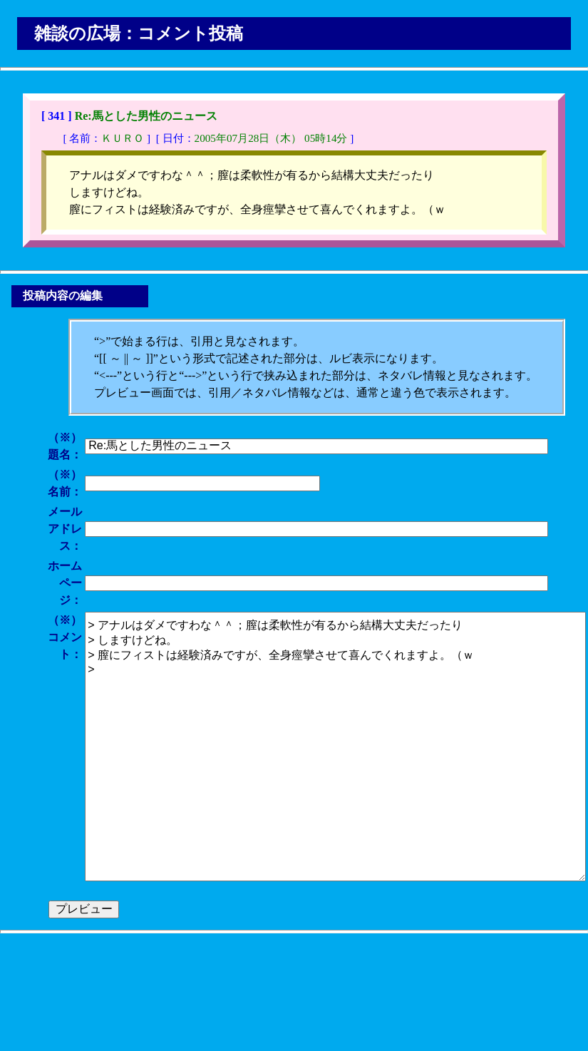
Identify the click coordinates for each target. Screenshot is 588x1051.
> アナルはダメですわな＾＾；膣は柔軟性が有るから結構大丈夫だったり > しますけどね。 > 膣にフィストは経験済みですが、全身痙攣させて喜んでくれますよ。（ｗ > (335, 746)
